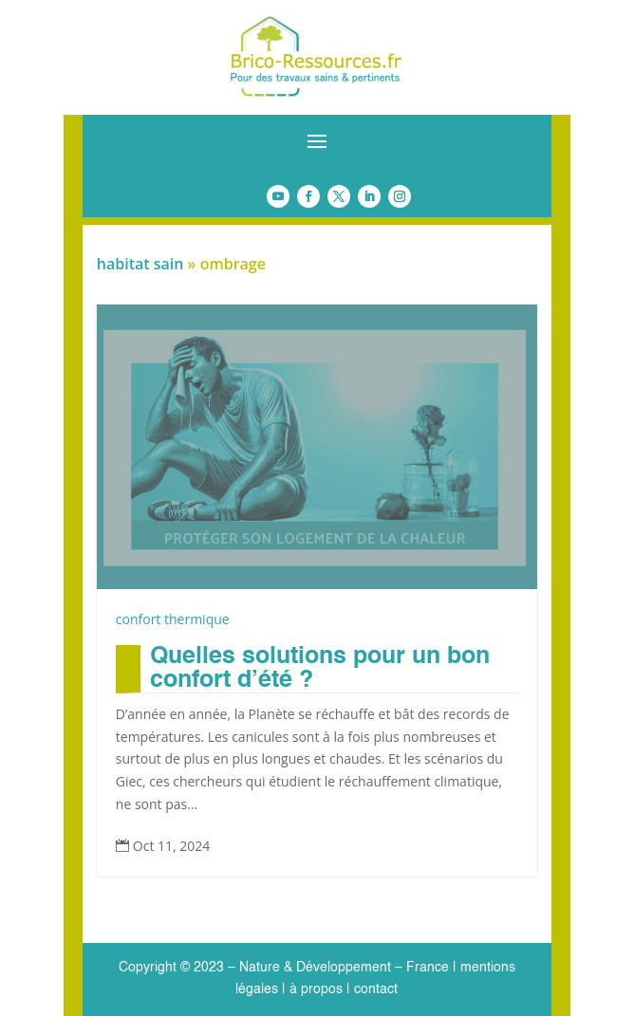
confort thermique (173, 619)
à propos (314, 989)
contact (376, 989)
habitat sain (140, 263)
